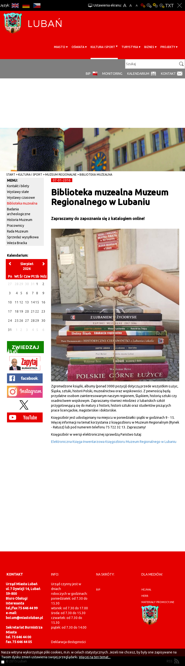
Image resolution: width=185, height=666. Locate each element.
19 (21, 311)
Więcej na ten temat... (95, 657)
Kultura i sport (103, 46)
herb (144, 595)
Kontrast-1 (155, 5)
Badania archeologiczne (18, 211)
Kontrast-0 (149, 5)
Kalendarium (138, 74)
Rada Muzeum (17, 231)
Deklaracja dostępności (68, 642)
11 (17, 302)
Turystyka (129, 46)
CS (36, 5)
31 (10, 330)
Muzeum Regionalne (61, 174)
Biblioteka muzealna (95, 174)
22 (37, 311)
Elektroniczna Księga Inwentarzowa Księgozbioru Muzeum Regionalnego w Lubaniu (113, 442)
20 (27, 311)
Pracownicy (15, 225)
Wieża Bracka (17, 243)
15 (37, 302)
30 (43, 321)
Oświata (78, 46)
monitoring (112, 74)
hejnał (146, 589)
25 (17, 321)
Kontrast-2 (162, 5)
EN (15, 5)
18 (17, 311)
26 (21, 321)
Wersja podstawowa (143, 5)
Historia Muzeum (19, 220)
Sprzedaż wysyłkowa (23, 237)
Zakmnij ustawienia (179, 5)
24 (10, 321)
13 (27, 302)
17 (10, 311)
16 (43, 302)
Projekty (167, 46)
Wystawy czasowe (21, 197)
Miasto (59, 46)
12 (21, 302)
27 (27, 321)
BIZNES (149, 46)
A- (137, 5)
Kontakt (168, 74)
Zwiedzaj (23, 348)
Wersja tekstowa (169, 5)
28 (33, 321)
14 (33, 302)
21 (33, 311)
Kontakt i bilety (18, 186)
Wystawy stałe (18, 192)
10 (10, 302)
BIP (88, 74)
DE (25, 5)
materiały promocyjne (157, 602)
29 (37, 321)
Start (10, 174)
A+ (125, 5)
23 (43, 311)
